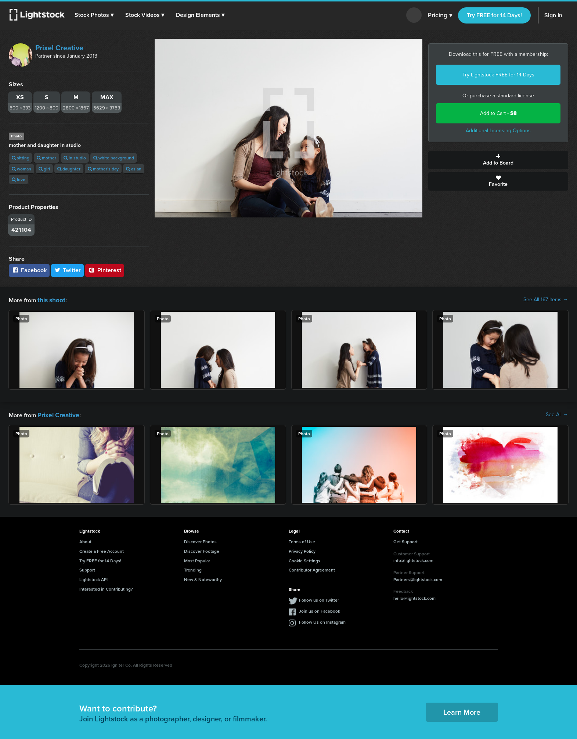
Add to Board (498, 160)
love (18, 179)
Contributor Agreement (312, 568)
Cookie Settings (304, 559)
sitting (20, 158)
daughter (68, 169)
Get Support (405, 540)
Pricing (440, 15)
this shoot (50, 299)
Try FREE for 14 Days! (494, 15)
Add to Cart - (498, 113)
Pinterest (104, 270)
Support (87, 568)
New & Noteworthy (203, 578)
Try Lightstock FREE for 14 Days (498, 75)
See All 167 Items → (545, 299)
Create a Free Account (101, 550)
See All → (557, 414)
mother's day (103, 169)
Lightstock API (93, 578)
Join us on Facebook (319, 609)
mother (46, 158)
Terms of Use (302, 540)
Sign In (553, 15)
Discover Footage (201, 550)
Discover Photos (200, 540)
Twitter (67, 270)
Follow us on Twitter (319, 598)
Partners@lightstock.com (417, 578)
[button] (95, 15)
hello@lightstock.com (414, 597)
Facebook (29, 270)
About (85, 540)
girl (44, 169)
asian (133, 169)
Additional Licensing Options (498, 130)
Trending (193, 568)
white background (113, 158)
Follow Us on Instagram (322, 620)
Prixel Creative (59, 47)
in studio (75, 158)
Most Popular (197, 559)
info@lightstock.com (413, 559)
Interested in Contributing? (106, 587)
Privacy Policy (302, 550)
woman (21, 169)
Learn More (461, 710)
